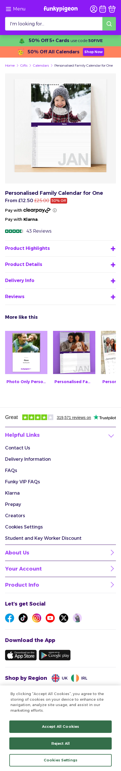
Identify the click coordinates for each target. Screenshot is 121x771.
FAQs (11, 470)
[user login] (94, 9)
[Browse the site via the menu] (15, 9)
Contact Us (17, 448)
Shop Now (93, 52)
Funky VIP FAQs (22, 481)
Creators (15, 515)
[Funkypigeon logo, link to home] (61, 9)
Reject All (60, 743)
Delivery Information (28, 459)
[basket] (112, 9)
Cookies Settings (24, 527)
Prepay (13, 504)
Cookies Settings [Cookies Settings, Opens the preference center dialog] (60, 760)
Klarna (12, 493)
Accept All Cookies (60, 726)
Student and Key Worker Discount (43, 538)
